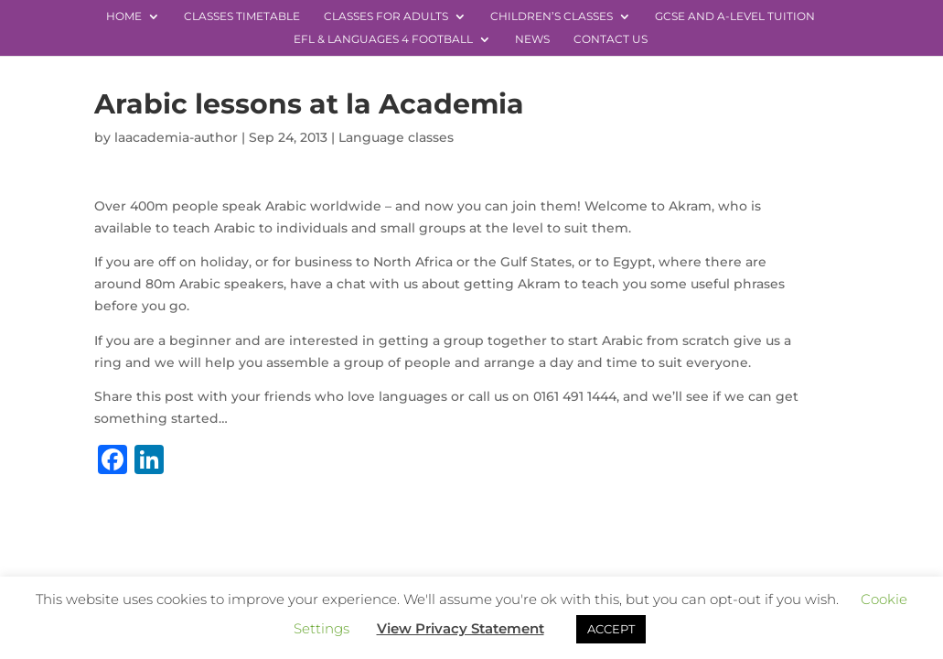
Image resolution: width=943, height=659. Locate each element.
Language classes (396, 137)
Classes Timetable (242, 16)
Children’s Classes (551, 16)
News (532, 39)
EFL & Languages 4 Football (383, 39)
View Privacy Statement (460, 628)
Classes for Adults (386, 16)
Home (124, 16)
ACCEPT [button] (611, 628)
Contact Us (610, 39)
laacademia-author (176, 137)
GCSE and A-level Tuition (735, 16)
